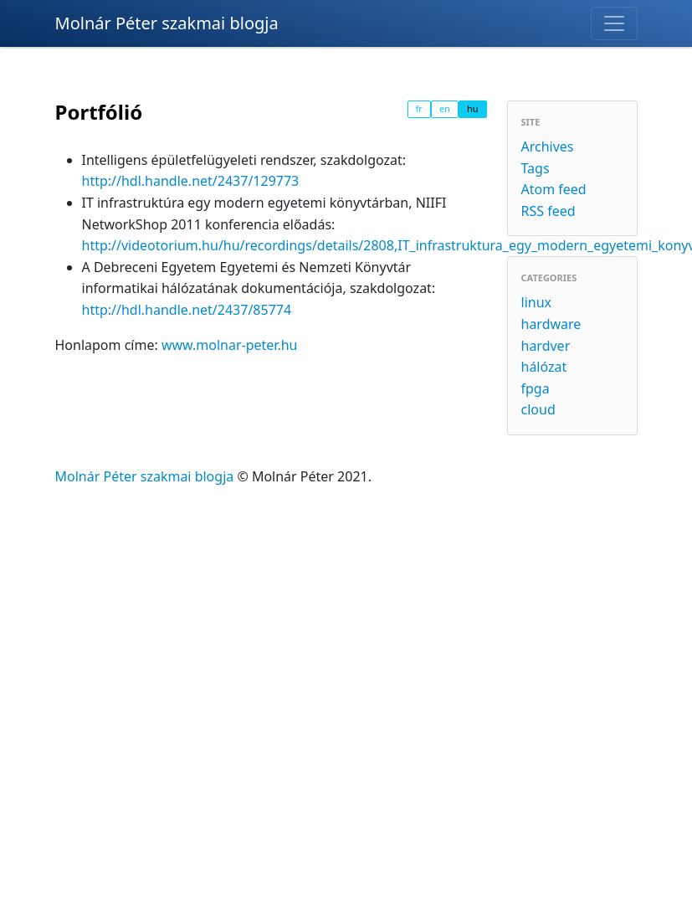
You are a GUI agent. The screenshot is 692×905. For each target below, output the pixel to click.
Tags (535, 168)
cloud (538, 409)
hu (473, 108)
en (444, 108)
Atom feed (554, 189)
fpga (535, 388)
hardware (551, 324)
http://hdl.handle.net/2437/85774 (187, 310)
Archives (547, 146)
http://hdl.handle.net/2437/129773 (191, 181)
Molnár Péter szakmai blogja (167, 23)
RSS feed (548, 211)
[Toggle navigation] (614, 23)
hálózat (544, 366)
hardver (546, 346)
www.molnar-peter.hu (229, 345)
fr (419, 108)
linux (536, 302)
